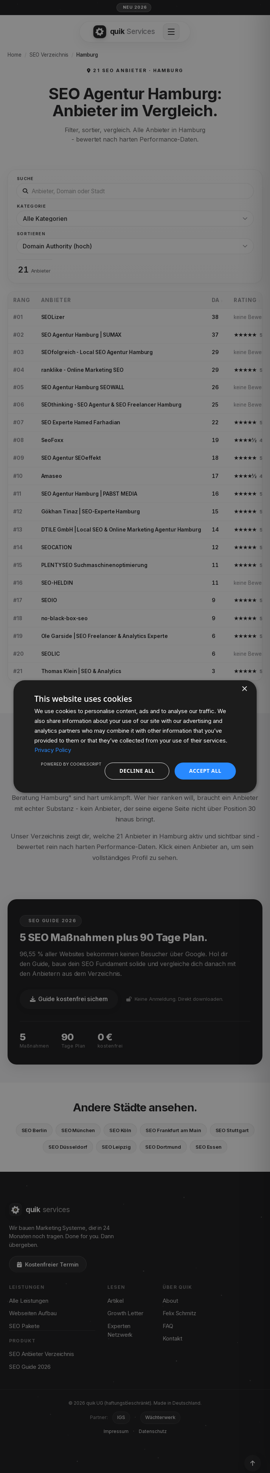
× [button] (244, 689)
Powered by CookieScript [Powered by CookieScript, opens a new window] (71, 764)
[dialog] (135, 736)
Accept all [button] (205, 770)
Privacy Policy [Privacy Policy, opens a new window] (52, 749)
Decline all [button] (137, 770)
